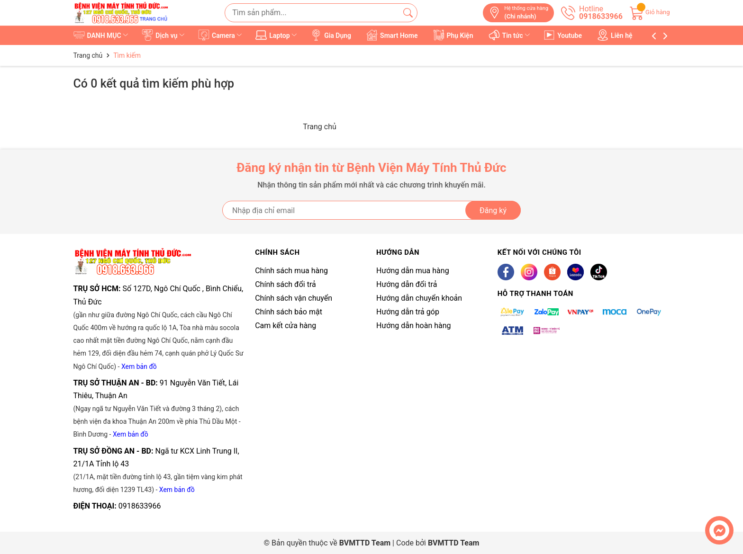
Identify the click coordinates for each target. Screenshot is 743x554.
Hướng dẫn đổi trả (406, 284)
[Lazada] (575, 272)
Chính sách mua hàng (291, 270)
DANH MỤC (101, 35)
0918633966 (139, 505)
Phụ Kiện (453, 35)
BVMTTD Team (453, 542)
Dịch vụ (164, 35)
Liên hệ (615, 35)
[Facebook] (506, 272)
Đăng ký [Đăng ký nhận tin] (493, 210)
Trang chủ (319, 126)
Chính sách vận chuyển (293, 298)
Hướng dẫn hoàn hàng (413, 325)
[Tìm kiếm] (408, 12)
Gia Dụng (331, 35)
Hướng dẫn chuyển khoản (419, 298)
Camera (220, 35)
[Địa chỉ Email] (371, 210)
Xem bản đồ (139, 366)
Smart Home (392, 35)
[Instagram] (529, 272)
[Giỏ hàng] (650, 12)
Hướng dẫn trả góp (407, 311)
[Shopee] (552, 272)
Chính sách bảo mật (288, 311)
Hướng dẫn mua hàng (412, 270)
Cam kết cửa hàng (285, 325)
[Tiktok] (598, 272)
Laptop (277, 35)
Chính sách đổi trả (285, 284)
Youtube (563, 35)
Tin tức (510, 35)
